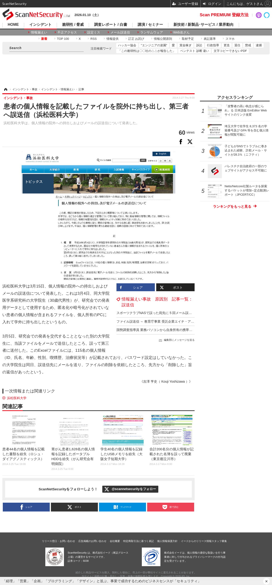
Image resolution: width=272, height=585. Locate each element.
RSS (93, 38)
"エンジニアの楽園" (154, 45)
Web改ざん (181, 32)
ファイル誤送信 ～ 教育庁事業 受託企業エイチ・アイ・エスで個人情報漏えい (173, 321)
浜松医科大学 (17, 398)
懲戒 (248, 45)
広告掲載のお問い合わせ (92, 541)
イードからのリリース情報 (196, 541)
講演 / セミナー (150, 25)
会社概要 (115, 541)
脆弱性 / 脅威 (73, 25)
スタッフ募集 (219, 541)
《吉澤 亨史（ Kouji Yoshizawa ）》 (166, 381)
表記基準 (210, 38)
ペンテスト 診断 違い (194, 51)
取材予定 (188, 38)
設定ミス (93, 32)
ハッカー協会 (127, 45)
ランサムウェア (151, 32)
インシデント (40, 25)
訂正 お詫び (136, 38)
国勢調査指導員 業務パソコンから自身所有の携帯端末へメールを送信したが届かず (177, 330)
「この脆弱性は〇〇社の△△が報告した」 (147, 51)
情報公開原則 (163, 38)
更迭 (227, 45)
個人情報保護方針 (167, 541)
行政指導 (213, 45)
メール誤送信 (120, 32)
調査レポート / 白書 (110, 25)
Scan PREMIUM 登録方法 (224, 15)
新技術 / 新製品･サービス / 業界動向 (203, 25)
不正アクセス (67, 32)
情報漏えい (39, 32)
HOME (13, 25)
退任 (237, 45)
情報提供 (112, 38)
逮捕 (259, 45)
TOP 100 (63, 38)
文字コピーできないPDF (230, 51)
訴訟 (199, 45)
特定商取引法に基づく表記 (138, 541)
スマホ (230, 38)
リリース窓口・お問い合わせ (58, 541)
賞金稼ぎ (185, 45)
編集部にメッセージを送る (179, 339)
